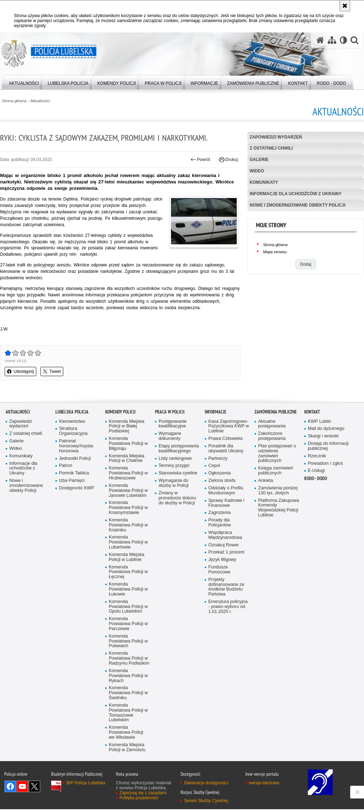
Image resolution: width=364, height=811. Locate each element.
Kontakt (312, 483)
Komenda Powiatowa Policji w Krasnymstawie (128, 579)
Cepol (214, 537)
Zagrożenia (219, 584)
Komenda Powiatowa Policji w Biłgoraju (128, 515)
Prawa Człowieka (225, 510)
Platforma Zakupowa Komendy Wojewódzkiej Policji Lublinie (278, 579)
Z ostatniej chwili (271, 148)
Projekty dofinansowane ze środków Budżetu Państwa (226, 659)
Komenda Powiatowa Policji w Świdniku (128, 765)
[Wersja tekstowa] (343, 40)
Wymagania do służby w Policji (174, 555)
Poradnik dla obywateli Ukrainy (225, 520)
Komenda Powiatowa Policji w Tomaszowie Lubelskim (128, 785)
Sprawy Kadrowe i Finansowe (226, 574)
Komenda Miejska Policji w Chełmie (126, 530)
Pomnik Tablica (74, 544)
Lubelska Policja (72, 483)
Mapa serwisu (275, 252)
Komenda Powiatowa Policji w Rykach (128, 747)
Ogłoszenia (219, 544)
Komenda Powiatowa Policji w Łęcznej (128, 643)
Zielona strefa (222, 552)
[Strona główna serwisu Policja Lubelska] (320, 40)
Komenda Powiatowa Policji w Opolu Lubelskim (128, 678)
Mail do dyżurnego (326, 500)
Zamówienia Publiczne (276, 483)
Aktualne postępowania (272, 495)
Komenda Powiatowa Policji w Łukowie (128, 661)
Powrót (200, 159)
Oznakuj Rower (223, 616)
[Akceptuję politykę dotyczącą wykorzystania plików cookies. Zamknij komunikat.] (344, 5)
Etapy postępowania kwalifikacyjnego (179, 520)
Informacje (215, 483)
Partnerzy (218, 529)
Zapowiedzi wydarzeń (276, 137)
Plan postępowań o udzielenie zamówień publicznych (277, 525)
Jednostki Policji (75, 529)
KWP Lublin (319, 492)
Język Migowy (222, 631)
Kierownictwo (72, 492)
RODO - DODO (315, 550)
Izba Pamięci (72, 552)
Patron (65, 537)
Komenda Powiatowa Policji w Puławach (128, 713)
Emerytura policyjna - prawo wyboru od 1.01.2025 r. (228, 678)
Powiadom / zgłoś (325, 534)
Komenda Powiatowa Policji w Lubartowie (128, 614)
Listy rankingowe (175, 529)
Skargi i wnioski (323, 507)
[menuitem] (24, 82)
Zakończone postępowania (272, 507)
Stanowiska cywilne (178, 544)
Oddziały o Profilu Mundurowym (225, 562)
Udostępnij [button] (20, 372)
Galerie (259, 159)
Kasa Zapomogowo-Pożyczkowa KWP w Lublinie (228, 497)
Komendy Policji (120, 483)
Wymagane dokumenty (170, 507)
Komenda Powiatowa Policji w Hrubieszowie (128, 544)
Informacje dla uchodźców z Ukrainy (296, 193)
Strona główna (14, 101)
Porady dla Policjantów (219, 594)
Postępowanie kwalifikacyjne (173, 495)
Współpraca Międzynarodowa (225, 607)
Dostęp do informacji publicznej (328, 517)
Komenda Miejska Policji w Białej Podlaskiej (126, 497)
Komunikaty (264, 182)
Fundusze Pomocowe (219, 641)
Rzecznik (317, 527)
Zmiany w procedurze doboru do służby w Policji (177, 569)
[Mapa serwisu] (331, 40)
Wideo (257, 170)
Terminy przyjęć (174, 537)
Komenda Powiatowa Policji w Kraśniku (128, 596)
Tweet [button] (52, 372)
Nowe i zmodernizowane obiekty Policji (298, 205)
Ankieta (265, 552)
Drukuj (228, 159)
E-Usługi (316, 542)
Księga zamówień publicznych (275, 542)
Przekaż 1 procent (226, 624)
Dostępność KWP (76, 559)
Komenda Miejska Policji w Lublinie (126, 629)
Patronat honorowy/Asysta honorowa (76, 517)
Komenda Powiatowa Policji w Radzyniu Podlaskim (129, 730)
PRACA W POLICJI (169, 483)
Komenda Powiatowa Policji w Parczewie (128, 695)
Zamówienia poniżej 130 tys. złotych (278, 562)
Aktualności (40, 101)
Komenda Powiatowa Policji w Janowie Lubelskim (128, 562)
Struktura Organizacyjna (73, 502)
